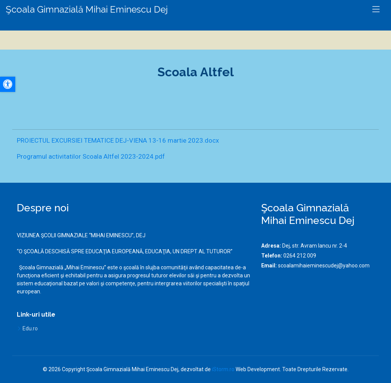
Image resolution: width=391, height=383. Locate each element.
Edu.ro (30, 328)
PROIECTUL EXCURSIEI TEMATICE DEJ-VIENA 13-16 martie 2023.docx (118, 140)
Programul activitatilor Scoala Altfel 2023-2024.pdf (91, 156)
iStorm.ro (223, 369)
